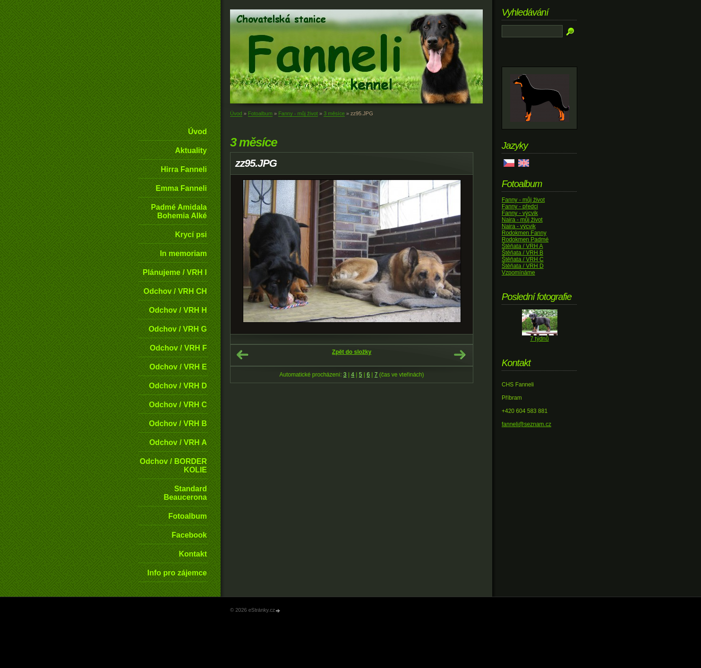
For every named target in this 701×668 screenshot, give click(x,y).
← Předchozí (242, 355)
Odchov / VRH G (177, 329)
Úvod (197, 132)
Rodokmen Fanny (524, 233)
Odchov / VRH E (178, 367)
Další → (460, 355)
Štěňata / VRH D (523, 266)
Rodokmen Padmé (525, 239)
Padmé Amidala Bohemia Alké (179, 211)
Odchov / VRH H (178, 310)
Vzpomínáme (518, 272)
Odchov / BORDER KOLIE (173, 465)
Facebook (189, 535)
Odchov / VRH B (178, 424)
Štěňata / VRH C (523, 259)
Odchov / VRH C (178, 405)
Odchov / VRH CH (175, 291)
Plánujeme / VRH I (175, 272)
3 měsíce (334, 113)
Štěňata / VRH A (522, 246)
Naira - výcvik (519, 226)
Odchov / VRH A (178, 442)
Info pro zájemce (177, 573)
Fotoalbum (187, 516)
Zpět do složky (351, 352)
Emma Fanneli (181, 188)
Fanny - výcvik (520, 213)
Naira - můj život (522, 219)
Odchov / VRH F (178, 348)
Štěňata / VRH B (522, 252)
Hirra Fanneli (184, 169)
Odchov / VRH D (178, 386)
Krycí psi (191, 235)
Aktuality (191, 150)
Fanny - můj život (298, 113)
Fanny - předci (520, 206)
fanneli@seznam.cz (526, 424)
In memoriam (183, 253)
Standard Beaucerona (185, 493)
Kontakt (193, 554)
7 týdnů (539, 338)
